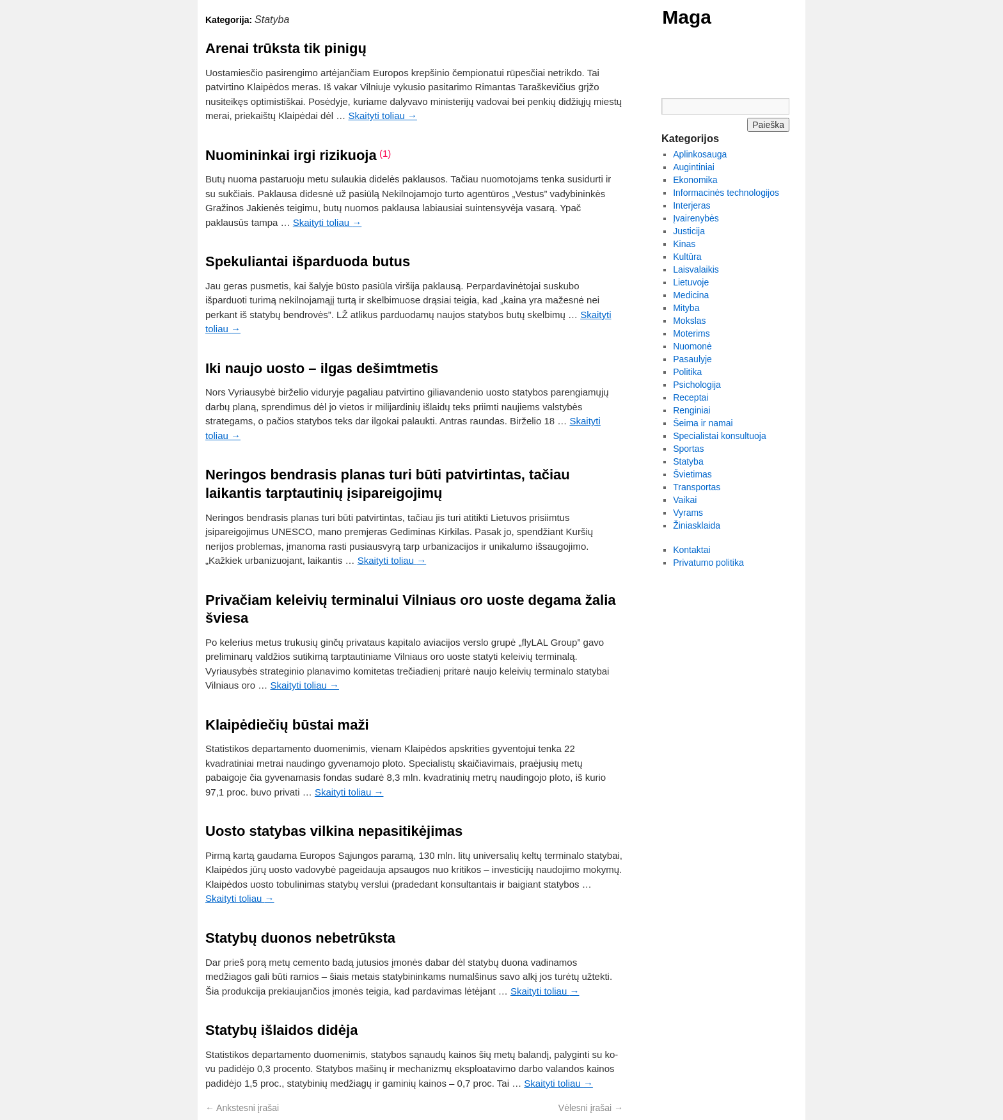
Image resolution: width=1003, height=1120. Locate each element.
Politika (687, 372)
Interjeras (691, 205)
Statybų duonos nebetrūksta (300, 938)
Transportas (696, 487)
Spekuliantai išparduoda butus (307, 261)
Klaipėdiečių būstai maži (287, 725)
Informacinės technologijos (726, 193)
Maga (686, 17)
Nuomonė (692, 346)
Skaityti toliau (382, 115)
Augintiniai (694, 167)
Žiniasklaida (696, 525)
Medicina (691, 295)
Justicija (689, 231)
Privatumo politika (708, 562)
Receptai (690, 397)
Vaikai (685, 500)
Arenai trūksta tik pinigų (286, 48)
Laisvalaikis (696, 269)
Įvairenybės (696, 218)
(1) (385, 153)
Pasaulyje (692, 359)
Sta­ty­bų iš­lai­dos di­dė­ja (281, 1030)
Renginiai (691, 410)
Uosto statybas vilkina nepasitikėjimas (333, 831)
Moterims (691, 333)
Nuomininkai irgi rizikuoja (291, 155)
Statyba (688, 461)
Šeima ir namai (702, 423)
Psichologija (697, 385)
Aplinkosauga (700, 154)
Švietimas (692, 474)
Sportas (688, 449)
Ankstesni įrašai (242, 1108)
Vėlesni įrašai (590, 1108)
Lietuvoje (691, 282)
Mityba (686, 308)
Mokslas (689, 321)
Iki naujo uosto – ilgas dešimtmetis (321, 368)
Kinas (684, 244)
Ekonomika (695, 180)
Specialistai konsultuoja (719, 436)
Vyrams (688, 513)
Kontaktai (691, 550)
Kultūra (687, 257)
